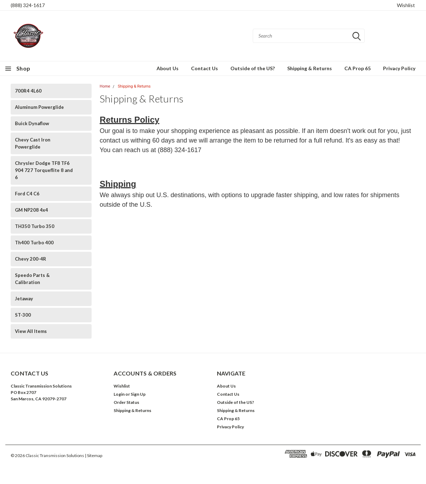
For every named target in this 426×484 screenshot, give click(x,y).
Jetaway (24, 298)
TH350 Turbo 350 (34, 226)
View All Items (31, 331)
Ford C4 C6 (27, 193)
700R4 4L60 (28, 91)
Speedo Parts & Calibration (32, 278)
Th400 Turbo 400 (34, 242)
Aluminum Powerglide (39, 107)
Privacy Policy (399, 68)
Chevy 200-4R (30, 259)
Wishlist (406, 5)
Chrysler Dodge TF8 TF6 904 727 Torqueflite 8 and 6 (44, 170)
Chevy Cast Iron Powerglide (32, 143)
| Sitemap (93, 455)
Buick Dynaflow (32, 123)
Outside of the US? (252, 68)
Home (105, 86)
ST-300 (23, 315)
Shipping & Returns (309, 68)
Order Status (126, 402)
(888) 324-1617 (28, 5)
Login (119, 394)
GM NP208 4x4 (31, 210)
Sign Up (138, 394)
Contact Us (204, 68)
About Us (168, 68)
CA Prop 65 (357, 68)
